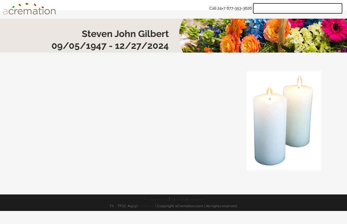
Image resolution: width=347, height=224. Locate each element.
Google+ (195, 199)
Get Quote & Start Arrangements (297, 8)
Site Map (178, 199)
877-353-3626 (239, 8)
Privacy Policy (156, 199)
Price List (146, 206)
